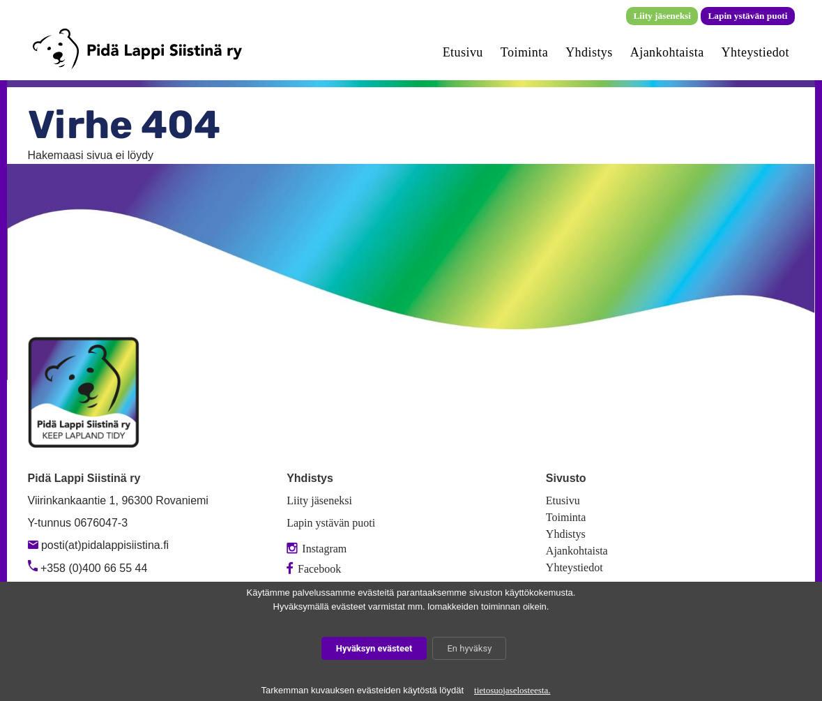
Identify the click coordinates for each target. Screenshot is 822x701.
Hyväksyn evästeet (374, 648)
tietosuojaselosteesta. (512, 690)
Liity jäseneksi (662, 15)
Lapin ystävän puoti (747, 15)
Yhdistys (589, 52)
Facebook (314, 569)
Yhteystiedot (755, 52)
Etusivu (463, 52)
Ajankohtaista (667, 52)
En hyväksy (469, 648)
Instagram (317, 549)
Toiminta (524, 52)
